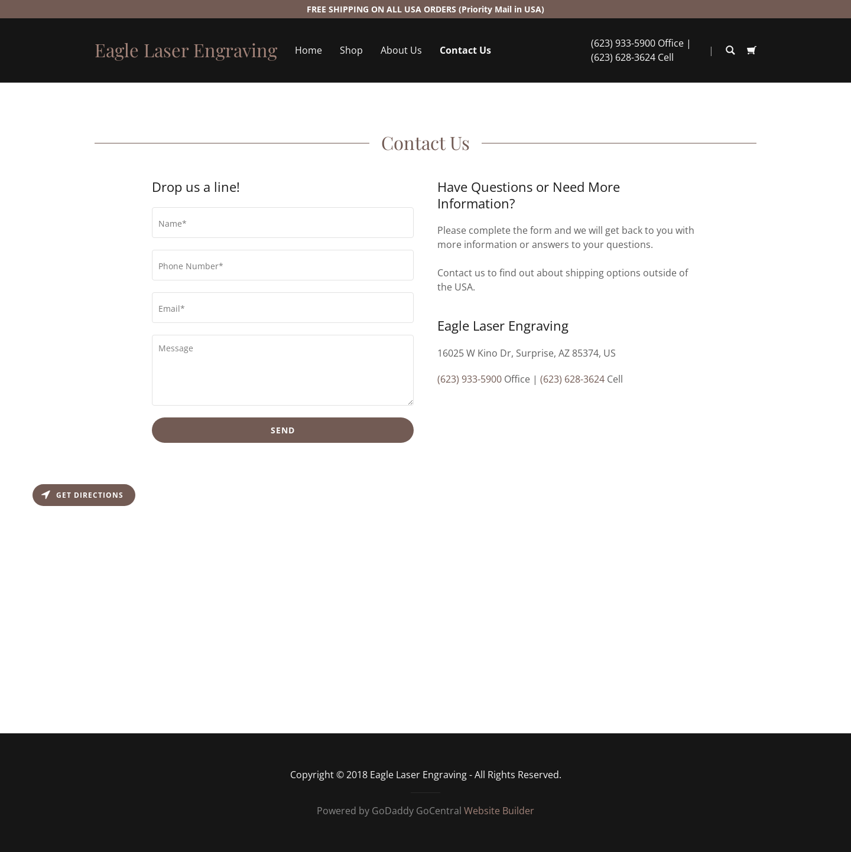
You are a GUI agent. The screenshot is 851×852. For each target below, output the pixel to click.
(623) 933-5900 (623, 43)
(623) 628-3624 (623, 57)
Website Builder (499, 810)
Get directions (82, 495)
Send (283, 430)
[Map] (425, 605)
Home (308, 50)
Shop (351, 50)
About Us (401, 50)
